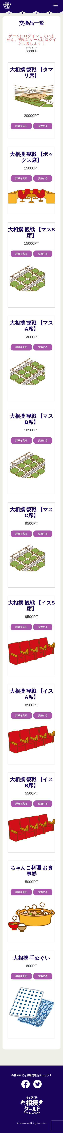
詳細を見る (21, 126)
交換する (43, 126)
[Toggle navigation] (55, 5)
